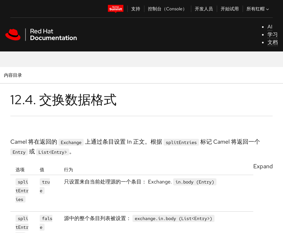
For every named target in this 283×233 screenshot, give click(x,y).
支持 (135, 9)
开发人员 (204, 9)
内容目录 (13, 75)
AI (269, 26)
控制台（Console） (167, 9)
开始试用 (230, 9)
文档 (272, 42)
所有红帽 (258, 9)
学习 (272, 34)
